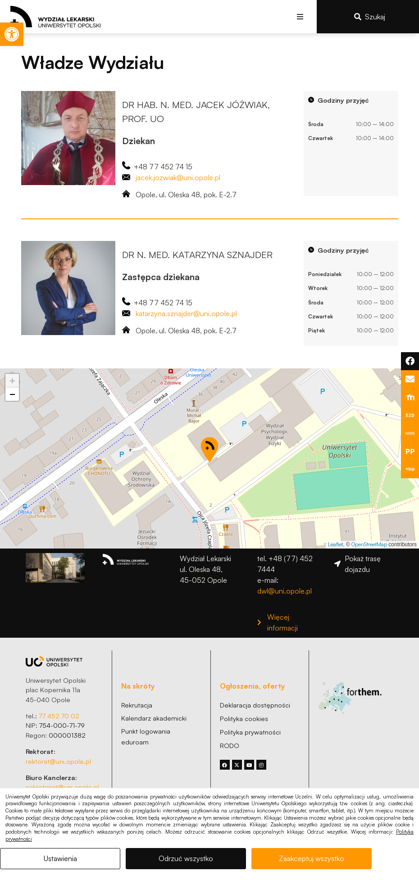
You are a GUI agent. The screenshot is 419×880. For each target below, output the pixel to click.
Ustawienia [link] (60, 858)
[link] (11, 34)
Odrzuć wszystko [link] (186, 858)
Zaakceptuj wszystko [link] (311, 858)
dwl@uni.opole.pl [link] (284, 590)
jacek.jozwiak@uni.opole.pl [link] (178, 177)
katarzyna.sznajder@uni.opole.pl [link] (186, 313)
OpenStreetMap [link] (369, 544)
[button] (300, 16)
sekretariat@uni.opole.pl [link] (62, 787)
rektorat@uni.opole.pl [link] (58, 761)
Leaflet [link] (335, 544)
